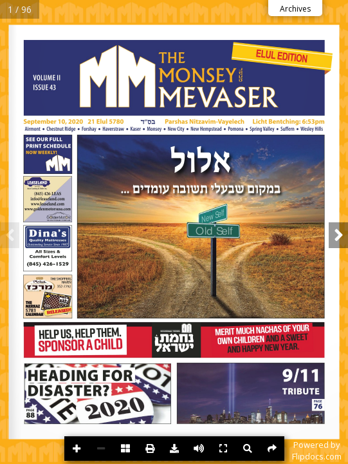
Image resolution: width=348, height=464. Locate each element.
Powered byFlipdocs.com (317, 450)
